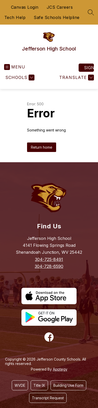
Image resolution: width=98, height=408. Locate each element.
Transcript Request (48, 398)
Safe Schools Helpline (57, 17)
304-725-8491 (49, 259)
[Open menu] (14, 67)
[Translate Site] (76, 77)
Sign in (89, 67)
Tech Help (15, 17)
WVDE (20, 385)
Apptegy (60, 369)
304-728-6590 (49, 266)
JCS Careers (60, 7)
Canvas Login (25, 7)
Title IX (39, 385)
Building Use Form (68, 385)
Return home (41, 147)
